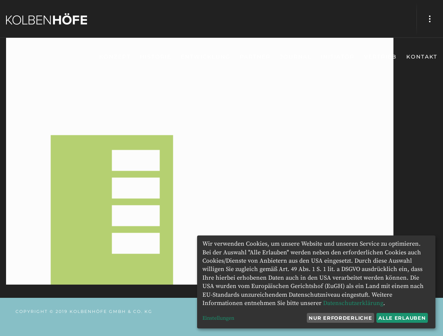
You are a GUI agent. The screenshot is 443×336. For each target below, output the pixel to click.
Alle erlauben (402, 318)
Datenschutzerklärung (353, 303)
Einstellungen (218, 318)
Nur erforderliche (340, 318)
